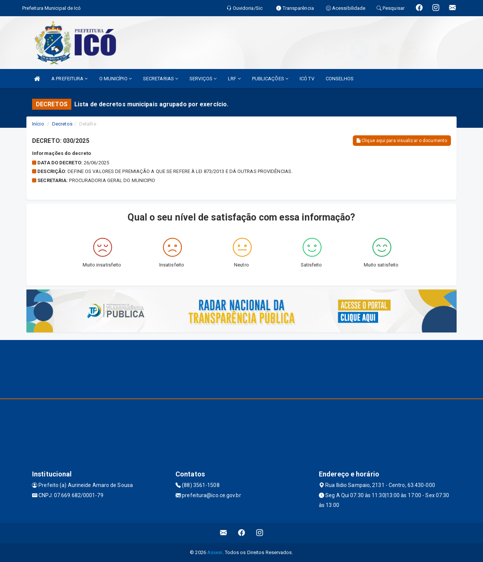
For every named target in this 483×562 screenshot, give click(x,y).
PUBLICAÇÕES (270, 78)
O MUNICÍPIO (115, 78)
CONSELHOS (340, 78)
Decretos (62, 124)
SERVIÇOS (203, 78)
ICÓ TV (307, 78)
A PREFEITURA (69, 78)
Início (38, 124)
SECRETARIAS (160, 78)
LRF (234, 78)
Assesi (215, 552)
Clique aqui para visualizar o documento (402, 140)
